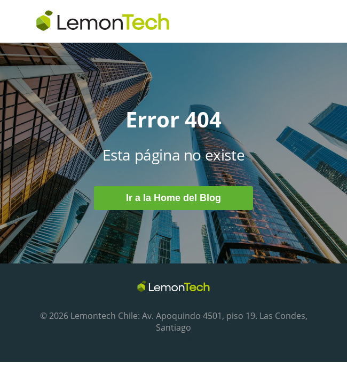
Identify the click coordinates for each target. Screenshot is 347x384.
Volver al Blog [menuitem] (178, 340)
